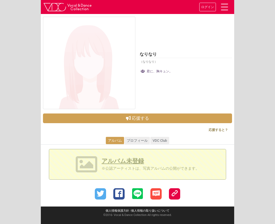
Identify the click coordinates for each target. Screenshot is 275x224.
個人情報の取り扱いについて (150, 210)
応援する (137, 118)
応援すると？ (218, 130)
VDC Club (160, 140)
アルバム (115, 140)
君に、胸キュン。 (156, 71)
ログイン (207, 7)
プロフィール (137, 140)
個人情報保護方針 (117, 210)
